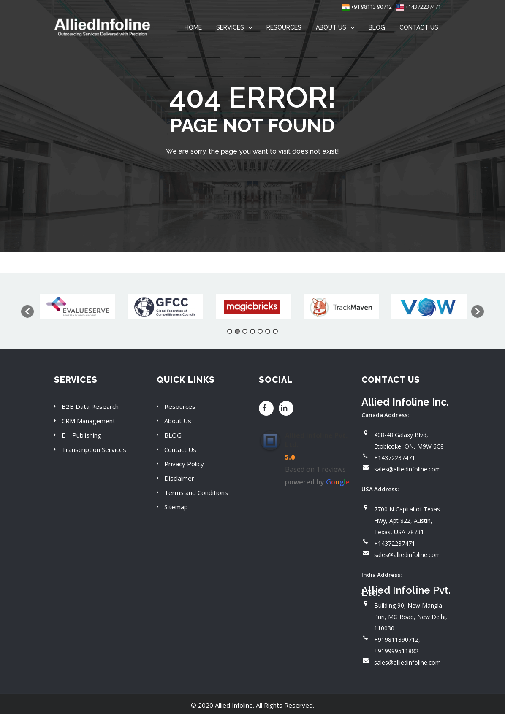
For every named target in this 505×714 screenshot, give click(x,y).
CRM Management (88, 420)
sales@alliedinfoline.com (407, 469)
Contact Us (180, 449)
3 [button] (244, 331)
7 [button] (275, 331)
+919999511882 (396, 651)
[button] (27, 311)
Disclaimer (179, 478)
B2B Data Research (90, 406)
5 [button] (260, 331)
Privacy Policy (184, 464)
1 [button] (229, 331)
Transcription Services (94, 449)
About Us (177, 420)
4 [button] (252, 331)
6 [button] (267, 331)
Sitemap (176, 507)
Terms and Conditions (196, 492)
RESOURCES (283, 27)
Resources (179, 406)
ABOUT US (331, 27)
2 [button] (237, 331)
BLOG (377, 27)
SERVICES (230, 27)
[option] (77, 307)
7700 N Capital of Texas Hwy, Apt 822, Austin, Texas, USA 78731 (407, 520)
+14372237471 (418, 7)
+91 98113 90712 (367, 7)
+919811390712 (396, 640)
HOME (193, 27)
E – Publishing (81, 435)
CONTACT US (418, 27)
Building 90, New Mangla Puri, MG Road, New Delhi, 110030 (410, 616)
